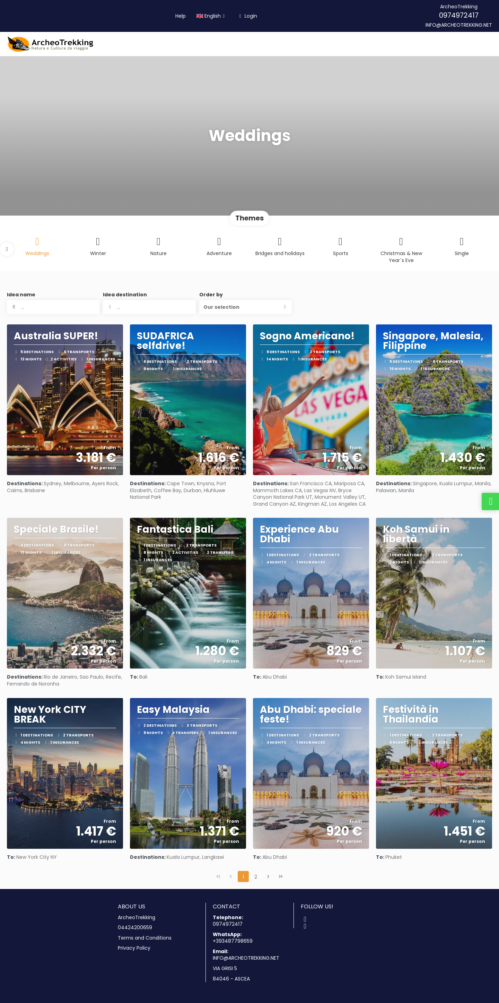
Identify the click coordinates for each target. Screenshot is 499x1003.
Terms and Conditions (145, 938)
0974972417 (459, 15)
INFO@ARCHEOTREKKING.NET (459, 25)
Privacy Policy (134, 948)
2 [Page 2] (255, 876)
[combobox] (149, 307)
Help (180, 15)
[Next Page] (268, 876)
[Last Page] (280, 876)
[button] (7, 249)
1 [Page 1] (243, 876)
